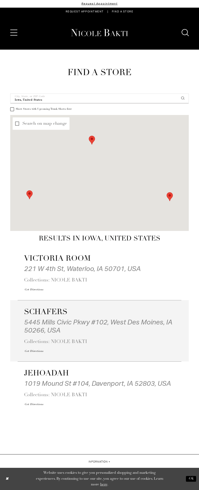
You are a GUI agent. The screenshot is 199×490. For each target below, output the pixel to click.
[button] (13, 32)
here (103, 484)
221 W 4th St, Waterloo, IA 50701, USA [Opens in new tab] (82, 269)
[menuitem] (85, 12)
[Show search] (185, 32)
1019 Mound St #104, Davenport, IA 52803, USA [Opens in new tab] (97, 383)
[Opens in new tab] (34, 290)
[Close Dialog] (7, 479)
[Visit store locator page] (122, 12)
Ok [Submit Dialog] (191, 479)
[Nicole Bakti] (99, 32)
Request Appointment (99, 3)
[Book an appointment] (85, 12)
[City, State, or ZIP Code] (99, 99)
